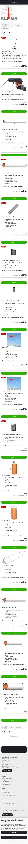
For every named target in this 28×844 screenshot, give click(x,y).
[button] (2, 25)
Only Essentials (14, 837)
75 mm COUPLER (6, 520)
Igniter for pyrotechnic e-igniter (9, 91)
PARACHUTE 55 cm (6, 391)
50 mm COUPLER (6, 475)
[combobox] (10, 25)
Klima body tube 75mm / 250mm (10, 694)
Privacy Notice (15, 829)
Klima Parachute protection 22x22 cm (11, 434)
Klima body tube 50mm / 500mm (10, 129)
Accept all (14, 832)
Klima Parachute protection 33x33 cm (11, 260)
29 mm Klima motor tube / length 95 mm (12, 300)
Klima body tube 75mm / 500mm (10, 173)
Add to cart (14, 73)
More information (14, 841)
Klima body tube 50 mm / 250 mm (10, 651)
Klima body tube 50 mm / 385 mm (10, 607)
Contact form (7, 770)
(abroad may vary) (19, 61)
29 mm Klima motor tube (8, 216)
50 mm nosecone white (7, 565)
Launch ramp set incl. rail (8, 51)
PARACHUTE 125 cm (6, 347)
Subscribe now (7, 815)
